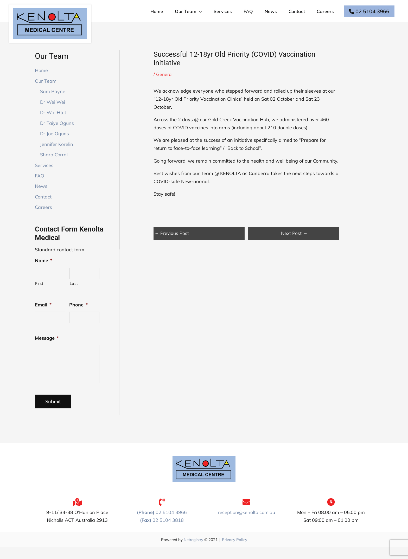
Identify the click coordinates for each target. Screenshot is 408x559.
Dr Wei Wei (52, 110)
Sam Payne (52, 99)
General (164, 82)
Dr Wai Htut (53, 120)
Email (43, 313)
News (41, 194)
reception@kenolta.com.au (246, 524)
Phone (78, 313)
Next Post (294, 241)
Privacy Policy (234, 551)
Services (44, 173)
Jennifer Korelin (56, 152)
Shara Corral (54, 162)
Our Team (45, 89)
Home (41, 78)
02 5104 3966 (369, 15)
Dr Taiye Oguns (57, 131)
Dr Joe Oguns (54, 141)
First (39, 291)
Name (43, 268)
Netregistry (193, 551)
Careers (43, 215)
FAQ (39, 183)
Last (74, 291)
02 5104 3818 (162, 532)
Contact (43, 204)
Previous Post (172, 241)
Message (47, 346)
